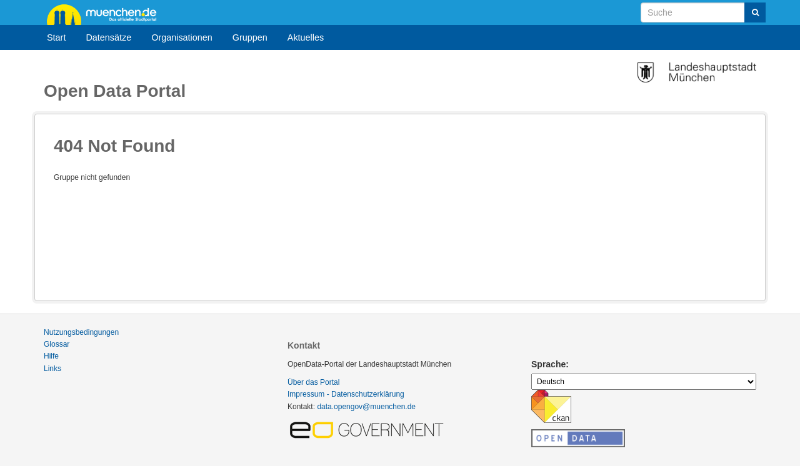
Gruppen (250, 37)
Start (56, 37)
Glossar (56, 344)
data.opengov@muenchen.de (366, 406)
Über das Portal (313, 382)
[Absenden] (755, 12)
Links (52, 368)
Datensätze (108, 37)
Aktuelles (306, 37)
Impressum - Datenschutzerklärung (346, 394)
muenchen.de (106, 13)
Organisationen (181, 37)
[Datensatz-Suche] (703, 12)
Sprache (548, 364)
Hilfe (51, 356)
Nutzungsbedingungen (81, 332)
